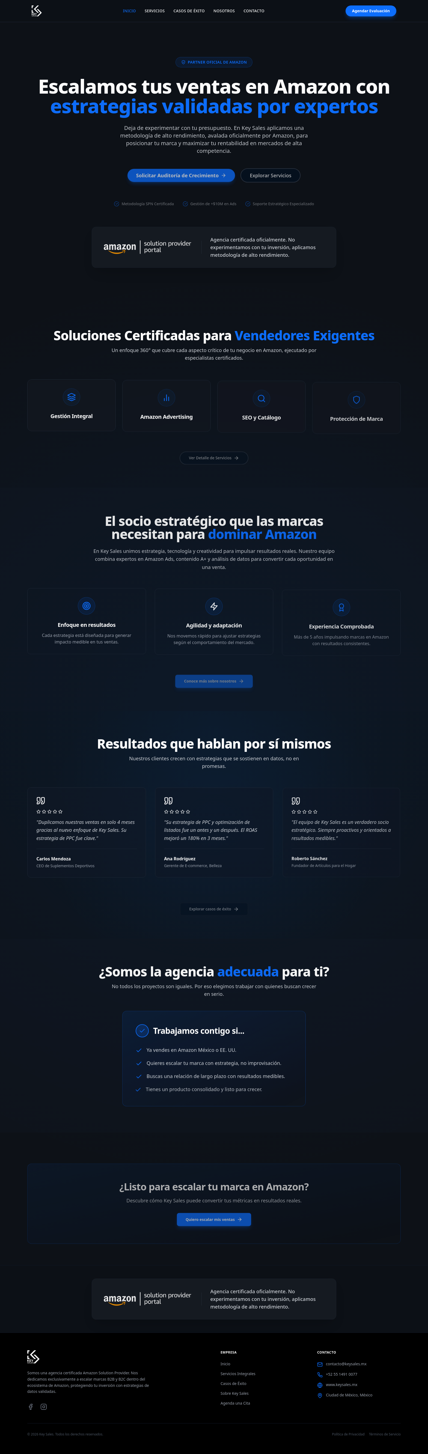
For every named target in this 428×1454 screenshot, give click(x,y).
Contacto (253, 10)
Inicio (129, 10)
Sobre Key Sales (235, 1393)
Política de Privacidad (348, 1434)
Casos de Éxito (189, 10)
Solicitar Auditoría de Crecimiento (181, 177)
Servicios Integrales (238, 1373)
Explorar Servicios (270, 177)
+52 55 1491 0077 (341, 1374)
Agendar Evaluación (371, 10)
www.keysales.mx (341, 1384)
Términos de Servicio (385, 1434)
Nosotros (224, 10)
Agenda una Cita (235, 1403)
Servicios (155, 10)
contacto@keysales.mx (346, 1363)
